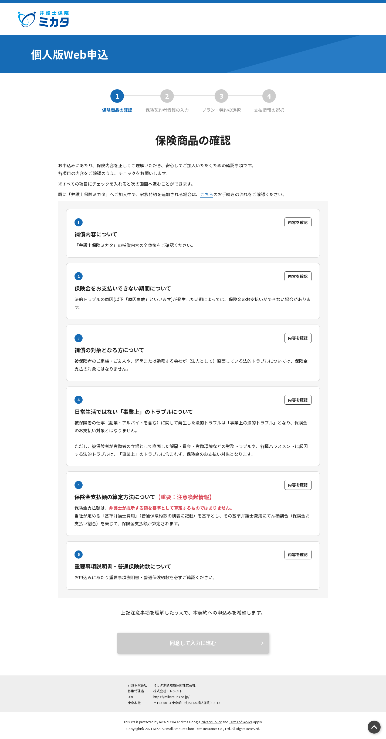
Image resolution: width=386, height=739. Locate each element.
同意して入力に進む (193, 644)
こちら (206, 194)
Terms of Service (241, 722)
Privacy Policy (211, 722)
